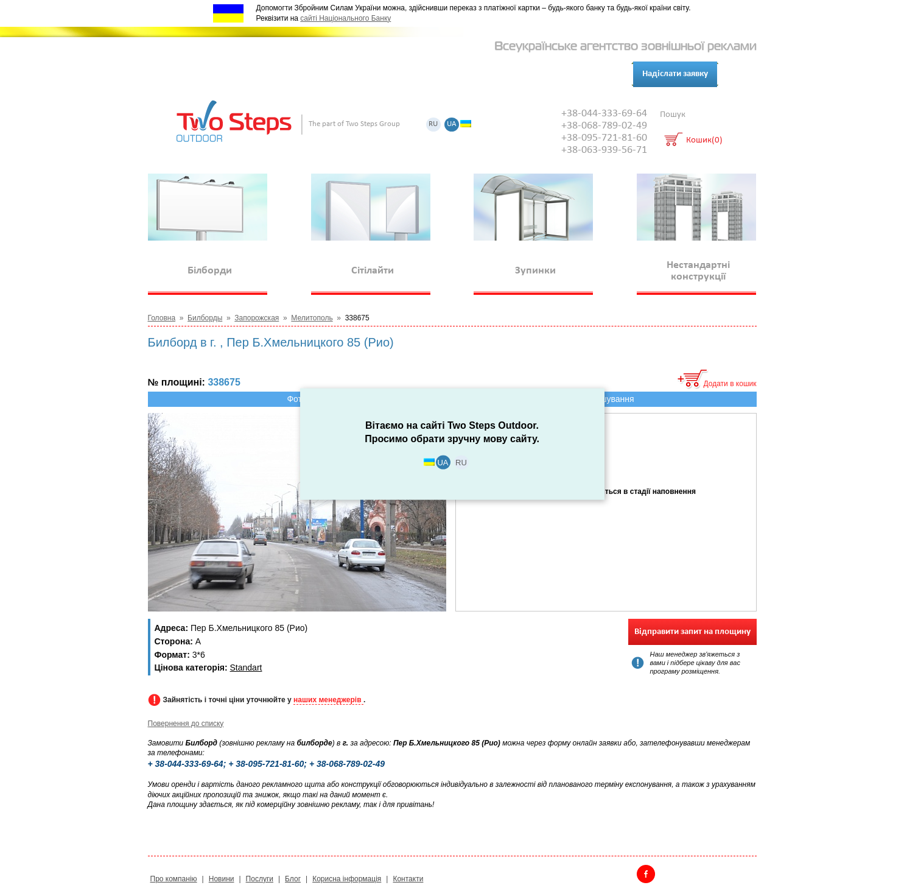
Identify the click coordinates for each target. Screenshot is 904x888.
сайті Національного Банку (345, 18)
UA (452, 124)
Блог (422, 74)
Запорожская (256, 318)
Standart (246, 667)
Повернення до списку (186, 723)
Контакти (379, 74)
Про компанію (216, 74)
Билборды (204, 318)
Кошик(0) (704, 141)
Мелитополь (311, 318)
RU (433, 124)
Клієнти (328, 74)
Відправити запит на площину (692, 631)
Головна (162, 318)
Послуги (280, 74)
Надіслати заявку (675, 74)
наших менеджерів (328, 700)
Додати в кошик (730, 383)
